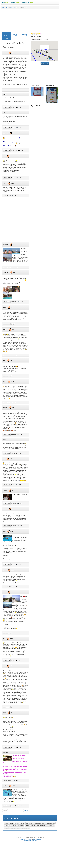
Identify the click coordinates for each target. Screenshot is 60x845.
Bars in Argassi (13, 7)
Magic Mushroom (41, 825)
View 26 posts (7, 747)
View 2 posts (7, 107)
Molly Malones (50, 825)
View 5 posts (7, 564)
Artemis (11, 823)
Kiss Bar (14, 825)
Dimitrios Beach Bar (50, 823)
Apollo (6, 823)
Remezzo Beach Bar (14, 828)
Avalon (17, 823)
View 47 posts (7, 633)
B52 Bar (22, 823)
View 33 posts (7, 127)
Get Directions (44, 63)
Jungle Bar (7, 825)
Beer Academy (29, 823)
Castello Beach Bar (39, 823)
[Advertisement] (30, 20)
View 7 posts (7, 301)
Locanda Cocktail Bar (30, 825)
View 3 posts (7, 434)
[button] (15, 2)
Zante (3, 7)
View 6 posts (7, 150)
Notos (6, 828)
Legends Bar (20, 825)
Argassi (7, 7)
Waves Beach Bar (25, 828)
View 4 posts (7, 324)
